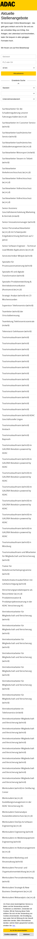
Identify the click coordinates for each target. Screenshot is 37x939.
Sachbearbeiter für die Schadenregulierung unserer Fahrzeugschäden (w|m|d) (15, 113)
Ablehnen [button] (26, 934)
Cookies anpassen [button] (10, 934)
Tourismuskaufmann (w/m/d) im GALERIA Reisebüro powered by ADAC (17, 449)
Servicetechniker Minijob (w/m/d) (17, 255)
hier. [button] (13, 925)
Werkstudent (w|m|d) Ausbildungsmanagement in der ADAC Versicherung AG (16, 802)
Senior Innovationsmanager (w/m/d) (18, 222)
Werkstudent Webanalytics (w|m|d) (18, 897)
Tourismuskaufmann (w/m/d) (15, 337)
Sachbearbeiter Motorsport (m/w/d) (18, 152)
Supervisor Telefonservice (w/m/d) (17, 305)
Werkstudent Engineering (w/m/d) (17, 832)
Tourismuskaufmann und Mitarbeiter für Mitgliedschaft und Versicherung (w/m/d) (19, 556)
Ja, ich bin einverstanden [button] (18, 930)
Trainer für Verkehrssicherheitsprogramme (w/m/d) (16, 570)
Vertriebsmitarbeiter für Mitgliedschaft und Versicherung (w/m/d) (17, 615)
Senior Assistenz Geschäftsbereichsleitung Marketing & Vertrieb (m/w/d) (18, 212)
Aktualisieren (18, 73)
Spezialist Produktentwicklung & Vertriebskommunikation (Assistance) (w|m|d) (16, 285)
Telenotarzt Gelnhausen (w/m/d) (16, 331)
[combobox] (18, 68)
